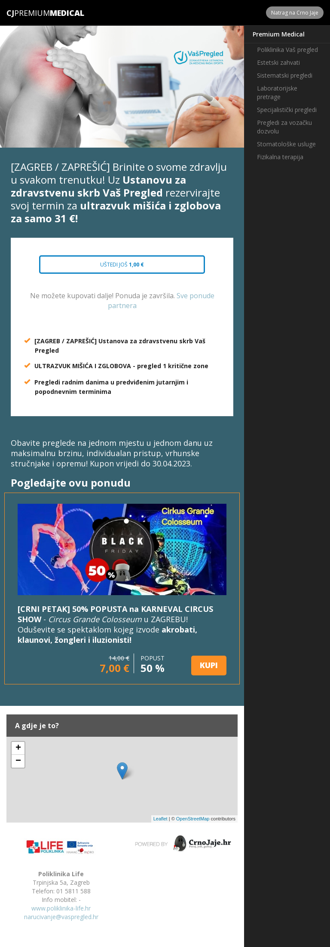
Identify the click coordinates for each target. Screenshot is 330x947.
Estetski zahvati (278, 62)
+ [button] (18, 748)
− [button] (18, 761)
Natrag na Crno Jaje (294, 12)
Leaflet (160, 818)
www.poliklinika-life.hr (61, 908)
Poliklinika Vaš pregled (287, 49)
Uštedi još (122, 264)
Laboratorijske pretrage (277, 92)
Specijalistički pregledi (287, 110)
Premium (28, 13)
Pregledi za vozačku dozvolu (284, 126)
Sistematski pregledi (284, 75)
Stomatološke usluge (286, 144)
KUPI (209, 665)
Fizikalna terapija (280, 157)
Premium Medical (279, 34)
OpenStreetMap (193, 818)
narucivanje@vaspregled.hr (61, 917)
